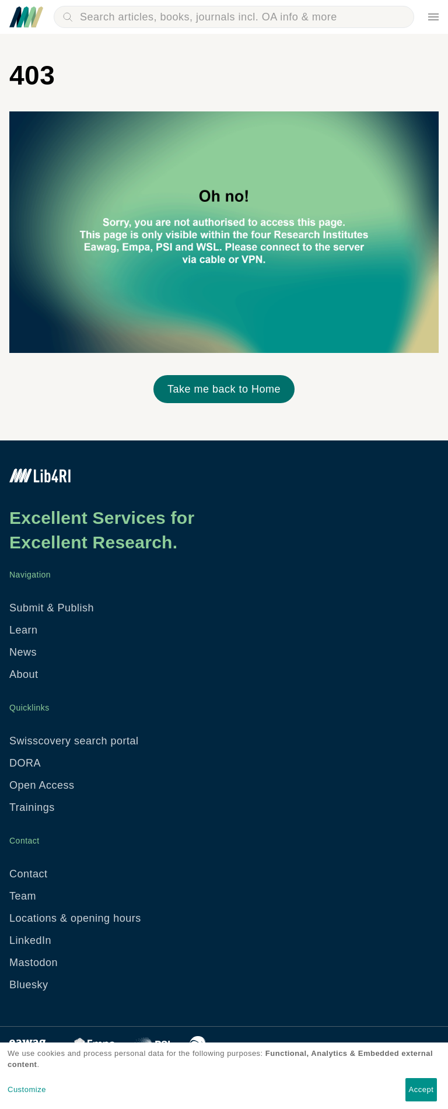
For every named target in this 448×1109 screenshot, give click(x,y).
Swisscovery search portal (74, 741)
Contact (28, 874)
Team (22, 896)
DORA (25, 763)
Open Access (42, 785)
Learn (23, 630)
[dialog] (224, 1075)
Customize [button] (27, 1089)
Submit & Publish (51, 608)
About (23, 674)
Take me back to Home (224, 389)
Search (67, 17)
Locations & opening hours (75, 918)
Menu (433, 16)
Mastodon (33, 962)
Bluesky (28, 985)
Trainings (32, 807)
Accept (421, 1089)
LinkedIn (30, 940)
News (23, 652)
